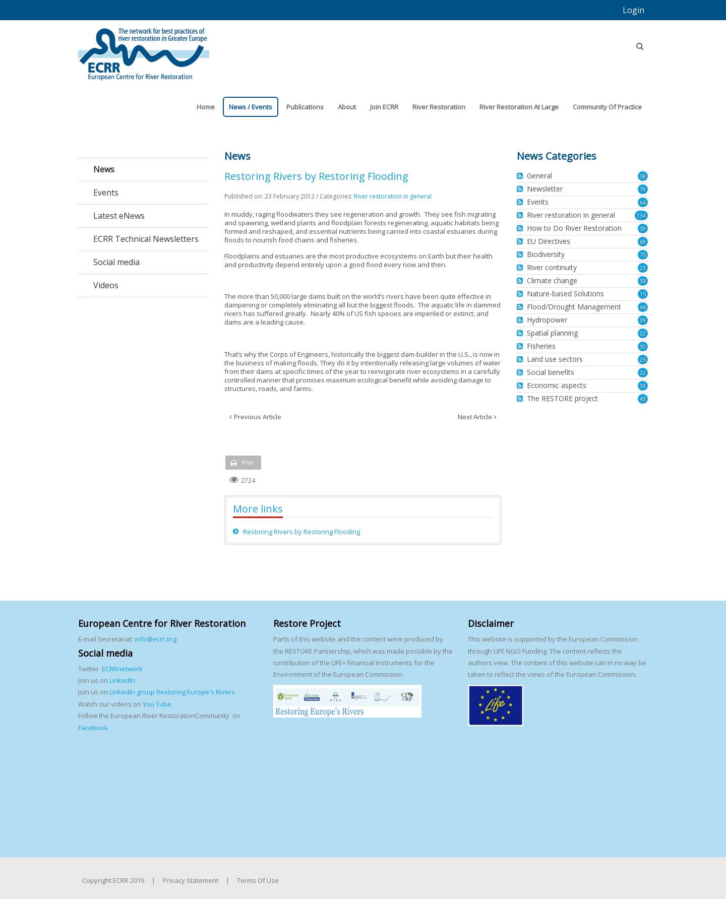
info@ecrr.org (155, 639)
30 (643, 346)
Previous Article (257, 416)
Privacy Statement (190, 880)
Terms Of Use (258, 880)
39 (643, 281)
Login (633, 10)
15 (643, 294)
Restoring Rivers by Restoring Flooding (301, 531)
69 (643, 241)
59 (643, 228)
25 (643, 359)
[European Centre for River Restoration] (143, 49)
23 (643, 268)
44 (643, 307)
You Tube (156, 704)
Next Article (475, 416)
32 (643, 333)
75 (643, 255)
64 (643, 202)
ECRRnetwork (122, 668)
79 (643, 189)
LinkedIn (122, 680)
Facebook (93, 727)
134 (641, 215)
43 (643, 399)
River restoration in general (393, 196)
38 (643, 176)
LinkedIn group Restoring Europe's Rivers (172, 691)
